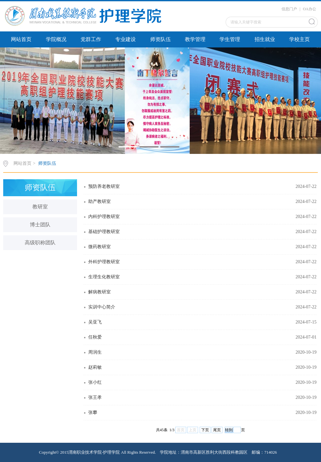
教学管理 (195, 39)
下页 (205, 430)
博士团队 (40, 224)
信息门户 (289, 9)
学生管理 (230, 39)
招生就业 (265, 39)
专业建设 (125, 39)
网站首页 (21, 39)
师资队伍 (160, 39)
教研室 (40, 206)
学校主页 (299, 39)
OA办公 (309, 9)
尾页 (217, 430)
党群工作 (91, 39)
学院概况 (56, 39)
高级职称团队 (40, 242)
